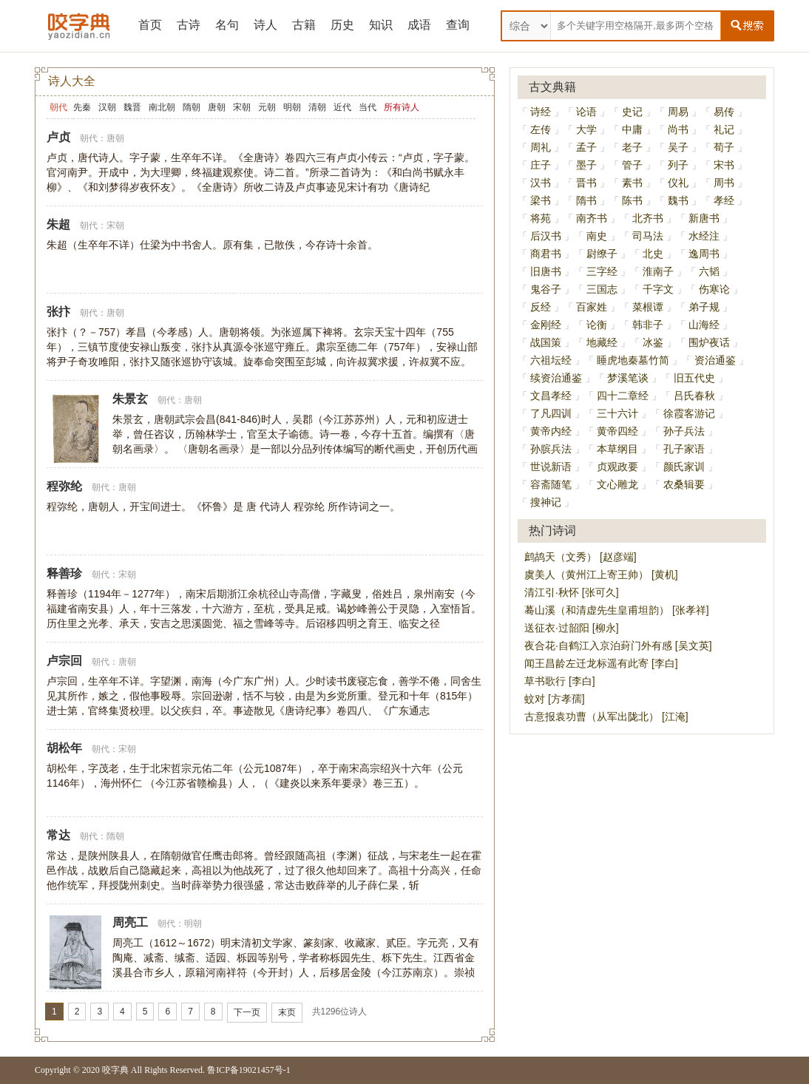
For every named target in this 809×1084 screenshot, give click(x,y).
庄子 (540, 165)
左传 (540, 129)
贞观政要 (617, 466)
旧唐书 (545, 271)
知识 (381, 24)
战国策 (545, 342)
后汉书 (545, 236)
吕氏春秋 (694, 396)
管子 (632, 165)
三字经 (601, 271)
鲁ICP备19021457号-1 (249, 1070)
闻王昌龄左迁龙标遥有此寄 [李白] (601, 663)
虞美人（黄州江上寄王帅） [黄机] (601, 574)
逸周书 (704, 254)
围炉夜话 (709, 342)
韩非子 (647, 325)
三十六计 (617, 413)
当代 (367, 107)
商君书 (545, 254)
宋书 (724, 165)
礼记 (724, 129)
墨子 (586, 165)
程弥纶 (64, 486)
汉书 (540, 183)
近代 (342, 107)
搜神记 (545, 502)
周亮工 (130, 922)
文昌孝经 (551, 396)
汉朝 (107, 107)
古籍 (304, 24)
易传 (724, 112)
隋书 (586, 200)
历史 (342, 24)
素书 (632, 183)
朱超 (58, 224)
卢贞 (58, 137)
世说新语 (551, 466)
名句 (227, 24)
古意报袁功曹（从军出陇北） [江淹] (606, 716)
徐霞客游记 (689, 413)
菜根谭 (647, 307)
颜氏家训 (684, 466)
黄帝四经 (617, 431)
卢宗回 (64, 660)
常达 (58, 835)
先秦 (82, 107)
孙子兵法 (684, 431)
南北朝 (162, 107)
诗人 (265, 24)
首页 (150, 24)
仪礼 (678, 183)
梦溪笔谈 (628, 378)
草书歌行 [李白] (559, 681)
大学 (586, 129)
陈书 (632, 200)
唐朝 (217, 107)
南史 (596, 236)
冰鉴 (653, 342)
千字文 (658, 289)
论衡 (596, 325)
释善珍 (64, 573)
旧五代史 (694, 378)
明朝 (292, 107)
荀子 (724, 147)
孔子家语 (684, 449)
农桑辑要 (684, 484)
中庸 (632, 129)
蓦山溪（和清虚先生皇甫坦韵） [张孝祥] (616, 610)
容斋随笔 (551, 484)
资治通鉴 (715, 360)
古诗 (188, 24)
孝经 (724, 200)
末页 (287, 1012)
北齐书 (647, 218)
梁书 (540, 200)
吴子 (678, 147)
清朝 (317, 107)
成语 (419, 24)
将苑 (540, 218)
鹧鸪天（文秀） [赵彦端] (580, 557)
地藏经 (601, 342)
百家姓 (591, 307)
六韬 (709, 271)
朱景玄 (130, 399)
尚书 (678, 129)
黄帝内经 (551, 431)
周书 (724, 183)
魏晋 (132, 107)
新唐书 (704, 218)
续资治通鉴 (556, 378)
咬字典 (115, 1070)
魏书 (678, 200)
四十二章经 (623, 396)
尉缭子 (601, 254)
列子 (678, 165)
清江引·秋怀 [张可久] (571, 592)
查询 (458, 24)
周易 (678, 112)
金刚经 (545, 325)
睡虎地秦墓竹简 (633, 360)
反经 (540, 307)
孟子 (586, 147)
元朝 (267, 107)
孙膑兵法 (551, 449)
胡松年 (64, 748)
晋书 (586, 183)
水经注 (704, 236)
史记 (632, 112)
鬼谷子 (545, 289)
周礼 (540, 147)
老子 (632, 147)
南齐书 (591, 218)
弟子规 (704, 307)
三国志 (601, 289)
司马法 (647, 236)
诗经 (540, 112)
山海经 (704, 325)
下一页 (247, 1012)
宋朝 (242, 107)
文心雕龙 (617, 484)
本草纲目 (617, 449)
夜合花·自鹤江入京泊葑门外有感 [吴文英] (618, 645)
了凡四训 (551, 413)
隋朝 (191, 107)
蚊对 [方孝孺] (554, 699)
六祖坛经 (551, 360)
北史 (653, 254)
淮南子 (658, 271)
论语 (586, 112)
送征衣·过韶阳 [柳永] (571, 628)
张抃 (58, 311)
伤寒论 (714, 289)
